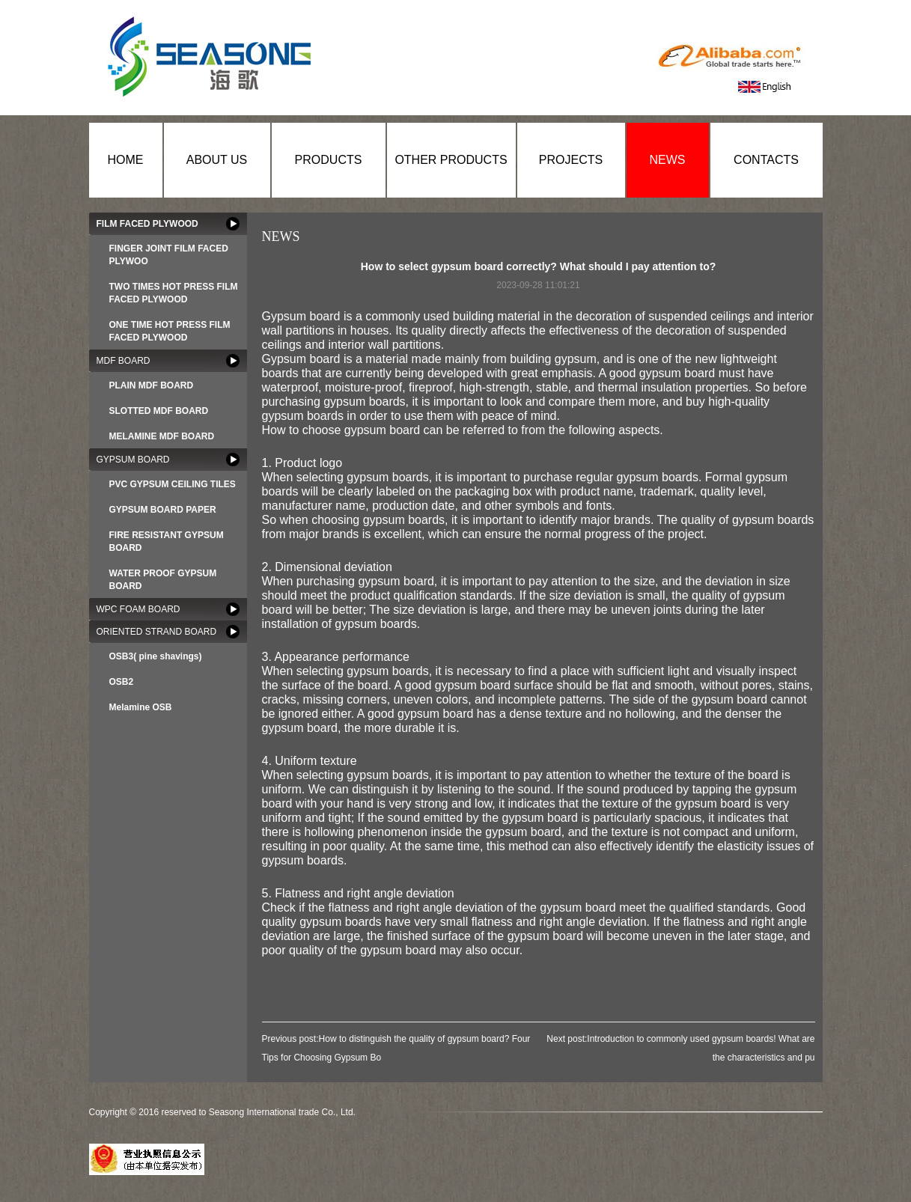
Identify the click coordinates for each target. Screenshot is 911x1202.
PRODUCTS (328, 159)
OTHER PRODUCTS (450, 159)
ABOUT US (217, 159)
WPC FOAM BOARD (138, 609)
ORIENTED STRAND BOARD (157, 631)
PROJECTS (571, 159)
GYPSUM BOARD (133, 459)
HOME (126, 159)
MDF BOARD (123, 361)
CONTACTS (766, 159)
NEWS (668, 159)
